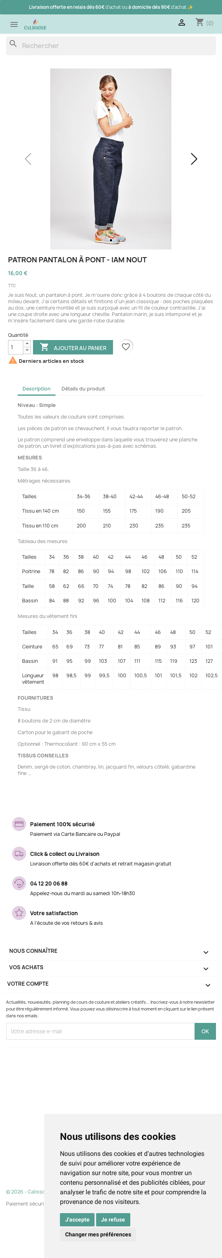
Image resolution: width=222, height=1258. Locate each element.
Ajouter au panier (73, 347)
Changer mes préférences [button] (98, 1234)
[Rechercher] (111, 45)
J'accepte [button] (77, 1219)
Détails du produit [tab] (83, 388)
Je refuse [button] (113, 1219)
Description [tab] (37, 388)
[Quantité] (15, 347)
